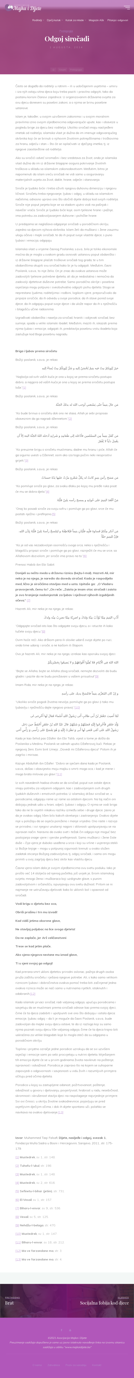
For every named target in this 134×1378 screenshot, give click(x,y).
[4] (47, 492)
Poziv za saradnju (76, 1365)
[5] (53, 514)
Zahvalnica (53, 1365)
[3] (26, 460)
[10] (77, 707)
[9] (97, 676)
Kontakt (97, 1365)
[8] (43, 631)
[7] (28, 600)
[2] (70, 419)
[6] (85, 556)
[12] (32, 994)
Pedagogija (66, 31)
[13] (60, 1112)
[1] (24, 387)
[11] (59, 774)
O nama (37, 1365)
